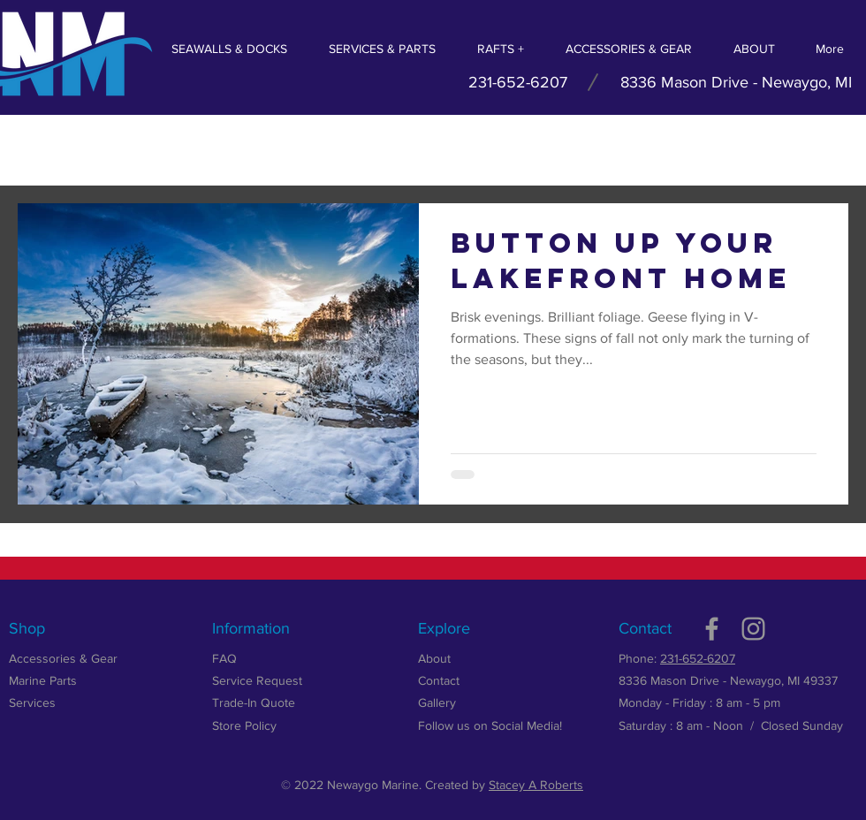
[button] (825, 152)
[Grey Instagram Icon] (753, 628)
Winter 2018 (352, 149)
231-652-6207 (697, 658)
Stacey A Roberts (536, 785)
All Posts (44, 149)
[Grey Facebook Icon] (711, 628)
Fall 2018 (252, 149)
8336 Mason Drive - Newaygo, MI (736, 82)
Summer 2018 (148, 149)
